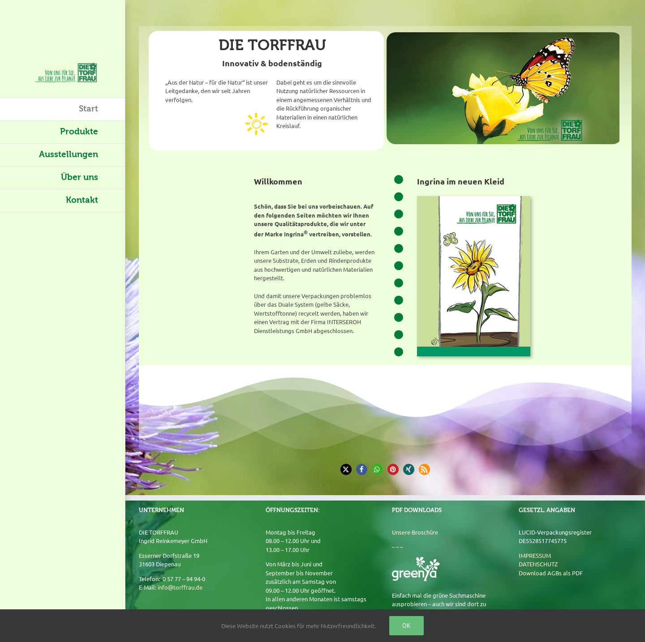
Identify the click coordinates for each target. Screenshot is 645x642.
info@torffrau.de (180, 587)
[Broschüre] (473, 199)
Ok (406, 625)
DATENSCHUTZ (538, 564)
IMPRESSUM (535, 555)
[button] (346, 469)
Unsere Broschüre (415, 532)
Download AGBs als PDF (551, 573)
